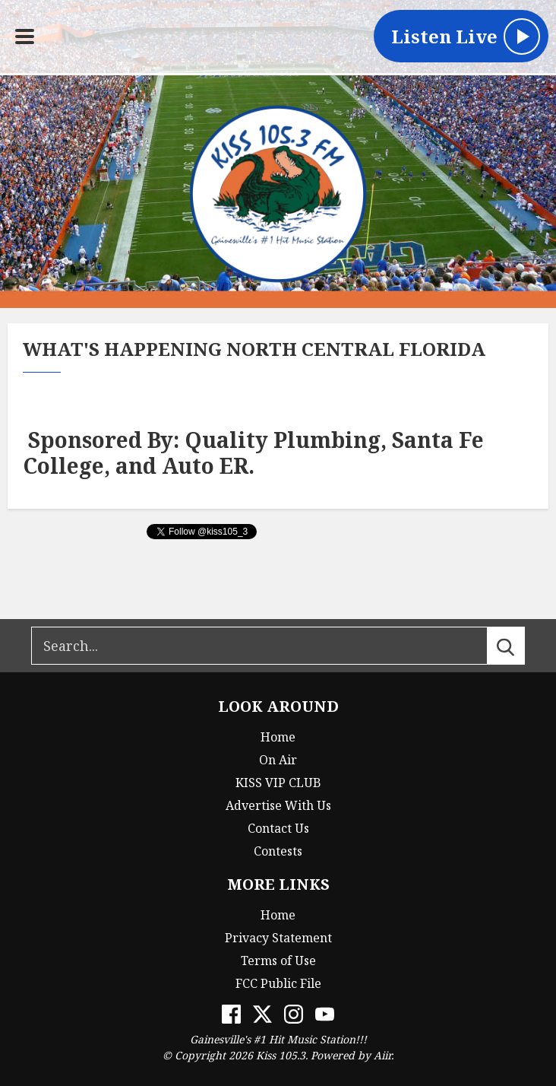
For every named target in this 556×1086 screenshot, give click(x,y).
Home (278, 737)
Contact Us (278, 828)
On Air (278, 759)
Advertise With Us (278, 805)
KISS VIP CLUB (278, 782)
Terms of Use (278, 960)
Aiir (382, 1055)
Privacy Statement (278, 937)
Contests (278, 851)
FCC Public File (278, 983)
